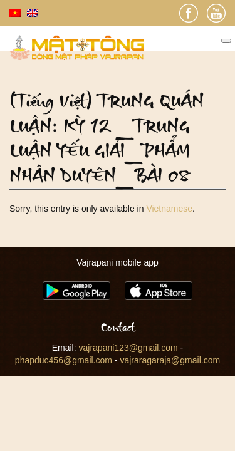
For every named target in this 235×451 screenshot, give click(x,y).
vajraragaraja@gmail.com (170, 360)
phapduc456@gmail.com (63, 360)
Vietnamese (169, 209)
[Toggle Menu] (226, 41)
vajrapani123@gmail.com (128, 348)
